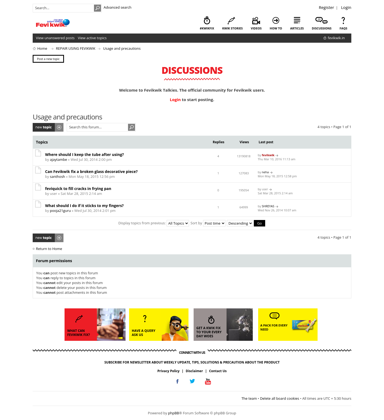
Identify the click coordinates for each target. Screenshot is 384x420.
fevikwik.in (336, 37)
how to (276, 28)
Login (346, 7)
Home (42, 48)
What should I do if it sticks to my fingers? (84, 205)
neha (265, 172)
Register (326, 7)
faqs (343, 28)
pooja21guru (60, 210)
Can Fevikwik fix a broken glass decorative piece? (91, 171)
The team (249, 398)
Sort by (208, 223)
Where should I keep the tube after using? (84, 154)
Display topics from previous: (153, 223)
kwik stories (232, 28)
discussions (322, 28)
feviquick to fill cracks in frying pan (78, 188)
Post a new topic (48, 127)
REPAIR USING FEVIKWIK (75, 48)
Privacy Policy (168, 371)
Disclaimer (194, 371)
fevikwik (268, 155)
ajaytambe (58, 159)
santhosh (57, 176)
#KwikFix (207, 28)
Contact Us (218, 371)
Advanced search (118, 7)
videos (256, 28)
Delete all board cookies (279, 398)
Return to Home (49, 248)
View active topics (92, 37)
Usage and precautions (122, 48)
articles (297, 28)
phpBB (173, 413)
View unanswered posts (55, 37)
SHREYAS (268, 206)
